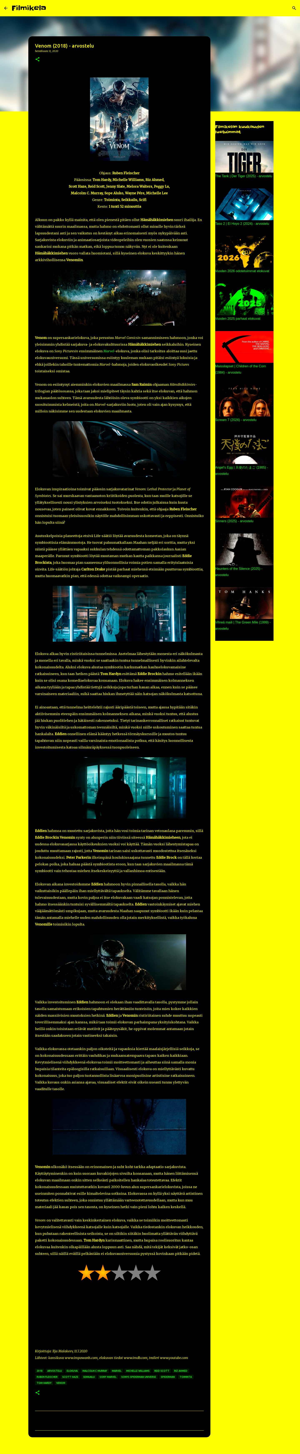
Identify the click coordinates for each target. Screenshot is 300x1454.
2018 (39, 1370)
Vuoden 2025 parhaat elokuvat (237, 318)
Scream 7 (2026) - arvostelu (235, 420)
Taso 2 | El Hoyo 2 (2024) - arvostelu (242, 223)
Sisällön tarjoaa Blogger (150, 1448)
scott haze (70, 1377)
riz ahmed (180, 1370)
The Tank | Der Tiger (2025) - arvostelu (243, 176)
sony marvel (108, 1377)
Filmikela (29, 8)
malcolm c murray (94, 1370)
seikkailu (89, 1377)
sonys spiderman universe (138, 1377)
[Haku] (52, 8)
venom (60, 1383)
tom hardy (44, 1383)
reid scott (161, 1370)
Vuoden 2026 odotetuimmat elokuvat (242, 271)
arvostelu (54, 1370)
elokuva (72, 1370)
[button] (37, 59)
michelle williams (138, 1370)
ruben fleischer (47, 1377)
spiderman (168, 1377)
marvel (116, 1370)
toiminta (186, 1377)
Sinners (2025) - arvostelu (234, 521)
